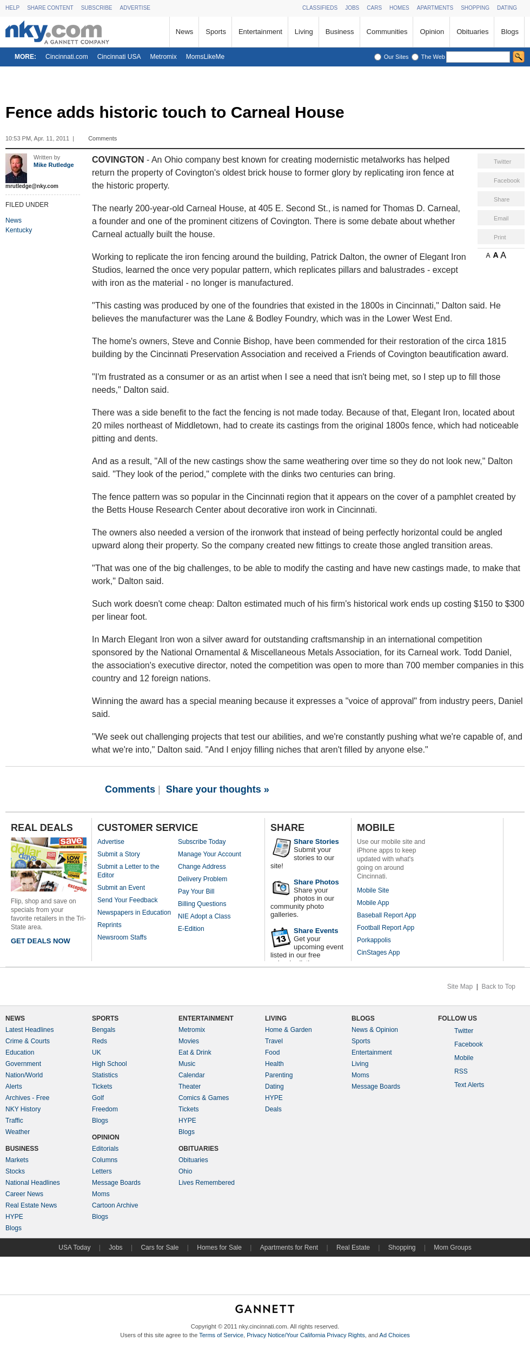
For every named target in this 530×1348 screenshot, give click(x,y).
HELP (12, 8)
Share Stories (316, 841)
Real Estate (353, 1247)
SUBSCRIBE (96, 8)
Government (23, 1064)
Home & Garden (288, 1030)
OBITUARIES (198, 1148)
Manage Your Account (209, 854)
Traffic (14, 1120)
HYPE (14, 1216)
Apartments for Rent (289, 1247)
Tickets (102, 1086)
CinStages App (378, 952)
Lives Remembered (206, 1182)
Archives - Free (27, 1098)
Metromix (163, 57)
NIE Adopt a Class (204, 916)
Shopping (402, 1247)
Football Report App (385, 927)
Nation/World (24, 1075)
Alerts (13, 1086)
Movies (188, 1041)
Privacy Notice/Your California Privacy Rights (306, 1335)
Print (500, 237)
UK (96, 1052)
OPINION (106, 1137)
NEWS (15, 1018)
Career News (24, 1194)
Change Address (202, 866)
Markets (17, 1160)
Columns (104, 1160)
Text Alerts (469, 1085)
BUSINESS (21, 1148)
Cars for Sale (159, 1247)
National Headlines (32, 1182)
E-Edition (191, 929)
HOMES (399, 8)
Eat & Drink (194, 1052)
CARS (374, 8)
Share (501, 199)
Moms (101, 1194)
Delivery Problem (202, 879)
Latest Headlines (29, 1030)
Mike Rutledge (54, 165)
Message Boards (116, 1182)
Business (340, 32)
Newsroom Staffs (122, 937)
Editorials (105, 1148)
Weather (17, 1132)
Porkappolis (374, 940)
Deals (273, 1109)
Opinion (432, 32)
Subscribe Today (202, 842)
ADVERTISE (135, 8)
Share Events (316, 931)
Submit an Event (121, 887)
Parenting (279, 1075)
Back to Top (498, 986)
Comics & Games (203, 1098)
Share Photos (316, 882)
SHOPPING (475, 8)
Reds (99, 1041)
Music (186, 1064)
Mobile (463, 1058)
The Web (433, 56)
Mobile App (373, 903)
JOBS (352, 8)
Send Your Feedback (127, 900)
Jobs (115, 1247)
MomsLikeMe (205, 57)
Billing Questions (202, 904)
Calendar (191, 1075)
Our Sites (396, 56)
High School (109, 1064)
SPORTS (105, 1018)
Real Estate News (31, 1205)
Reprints (109, 925)
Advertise (110, 842)
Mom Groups (452, 1247)
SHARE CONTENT (50, 8)
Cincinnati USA (119, 57)
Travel (274, 1041)
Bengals (103, 1030)
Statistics (105, 1075)
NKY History (23, 1109)
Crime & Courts (27, 1041)
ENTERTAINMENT (206, 1018)
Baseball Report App (386, 915)
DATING (507, 8)
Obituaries (472, 32)
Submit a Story (118, 854)
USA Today (74, 1247)
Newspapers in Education (134, 912)
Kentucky (18, 230)
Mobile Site (373, 890)
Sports (216, 32)
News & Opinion (375, 1030)
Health (274, 1064)
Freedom (105, 1109)
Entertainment (260, 32)
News (185, 32)
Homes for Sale (219, 1247)
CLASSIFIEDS (319, 8)
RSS (461, 1071)
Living (304, 32)
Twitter (502, 161)
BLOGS (363, 1018)
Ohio (185, 1171)
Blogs (510, 32)
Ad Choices (395, 1335)
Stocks (15, 1171)
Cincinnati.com (66, 57)
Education (19, 1052)
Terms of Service (221, 1335)
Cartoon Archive (115, 1205)
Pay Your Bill (196, 891)
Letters (102, 1171)
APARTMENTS (435, 8)
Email (501, 218)
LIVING (276, 1018)
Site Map (460, 986)
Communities (387, 32)
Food (272, 1052)
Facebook (507, 180)
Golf (98, 1098)
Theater (189, 1086)
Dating (274, 1086)
